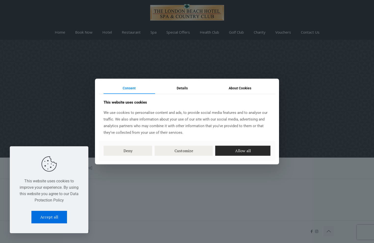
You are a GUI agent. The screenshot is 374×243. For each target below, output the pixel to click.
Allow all (243, 150)
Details (182, 88)
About (240, 88)
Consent (129, 88)
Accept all (49, 217)
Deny (128, 150)
